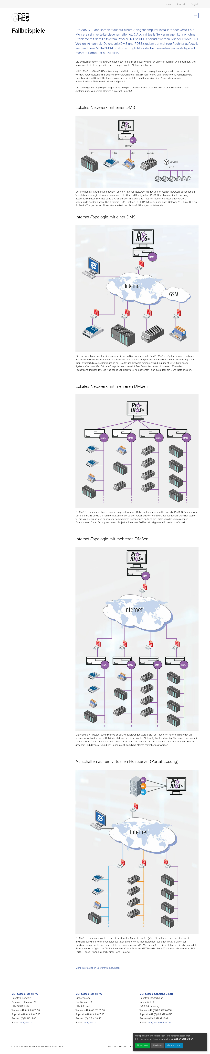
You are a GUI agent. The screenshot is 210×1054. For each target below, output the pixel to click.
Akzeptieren (142, 1046)
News (168, 4)
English (195, 4)
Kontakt (181, 4)
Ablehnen (157, 1046)
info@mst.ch (26, 1023)
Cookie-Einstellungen (116, 1047)
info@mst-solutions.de (159, 1023)
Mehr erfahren (174, 1046)
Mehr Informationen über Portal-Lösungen (97, 968)
